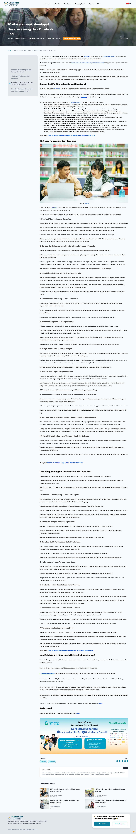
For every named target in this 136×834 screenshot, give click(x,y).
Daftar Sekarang (120, 824)
